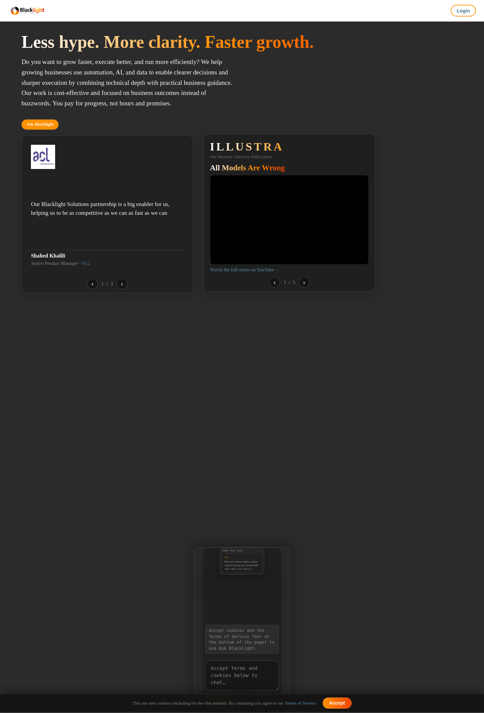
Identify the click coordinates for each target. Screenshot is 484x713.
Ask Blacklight (40, 124)
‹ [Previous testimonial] (92, 283)
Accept (337, 703)
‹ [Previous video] (275, 282)
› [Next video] (304, 282)
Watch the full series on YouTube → (245, 269)
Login (463, 10)
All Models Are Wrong (247, 167)
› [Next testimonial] (122, 283)
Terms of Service (300, 703)
